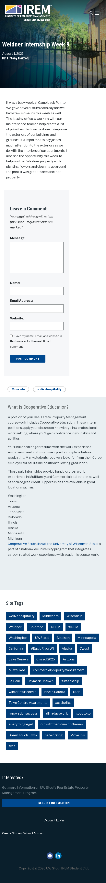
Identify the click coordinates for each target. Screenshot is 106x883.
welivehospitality (49, 389)
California (16, 648)
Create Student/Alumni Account (23, 833)
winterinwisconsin (22, 692)
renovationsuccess (23, 713)
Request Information (54, 803)
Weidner (15, 627)
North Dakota (54, 692)
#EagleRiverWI (42, 648)
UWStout (42, 638)
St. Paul (14, 681)
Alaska (67, 648)
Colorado (18, 389)
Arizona (69, 659)
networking (54, 735)
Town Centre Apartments (28, 703)
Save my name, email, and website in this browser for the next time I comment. (36, 341)
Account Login (54, 820)
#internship (70, 681)
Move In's (77, 735)
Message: (17, 238)
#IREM (73, 627)
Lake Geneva (19, 659)
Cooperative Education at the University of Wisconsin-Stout (53, 544)
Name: (15, 283)
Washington (18, 638)
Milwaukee (17, 670)
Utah (76, 692)
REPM (55, 627)
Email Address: (21, 301)
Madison (63, 638)
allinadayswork (56, 713)
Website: (17, 318)
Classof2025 (45, 659)
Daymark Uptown (40, 681)
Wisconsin (74, 616)
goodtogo (83, 713)
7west (84, 648)
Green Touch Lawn (23, 735)
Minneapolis (86, 638)
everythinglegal (21, 724)
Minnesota (50, 616)
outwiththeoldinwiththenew (62, 724)
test (12, 746)
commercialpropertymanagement (59, 670)
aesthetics (63, 703)
